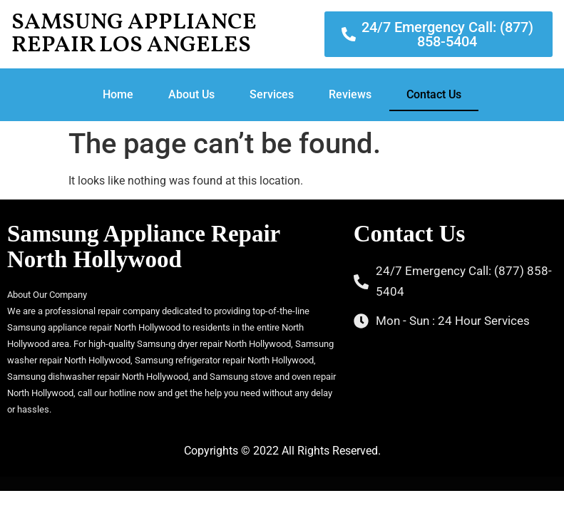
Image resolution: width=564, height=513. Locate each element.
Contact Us (433, 94)
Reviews (350, 94)
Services (272, 94)
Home (118, 94)
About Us (191, 94)
